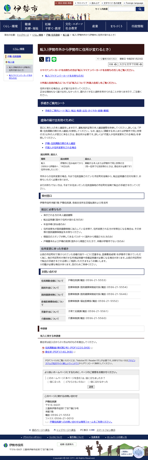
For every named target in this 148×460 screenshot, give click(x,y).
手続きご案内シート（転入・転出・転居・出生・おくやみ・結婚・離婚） (77, 111)
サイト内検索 (101, 9)
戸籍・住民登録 (53, 35)
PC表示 (84, 430)
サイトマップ (82, 3)
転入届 (66, 35)
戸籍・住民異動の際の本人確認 (60, 143)
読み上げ (95, 3)
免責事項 (95, 437)
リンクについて (55, 437)
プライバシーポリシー (32, 437)
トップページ (23, 35)
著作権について (77, 437)
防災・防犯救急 (65, 3)
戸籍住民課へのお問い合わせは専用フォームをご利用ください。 (81, 422)
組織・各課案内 (67, 444)
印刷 (111, 64)
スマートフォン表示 (106, 430)
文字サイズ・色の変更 (112, 3)
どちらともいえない (75, 382)
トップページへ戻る (66, 430)
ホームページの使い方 (117, 437)
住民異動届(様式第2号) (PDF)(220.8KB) (69, 348)
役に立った (55, 382)
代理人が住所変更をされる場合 (60, 147)
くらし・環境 (37, 35)
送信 (91, 387)
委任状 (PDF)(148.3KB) (60, 352)
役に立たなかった (99, 382)
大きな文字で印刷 (129, 64)
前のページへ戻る (41, 430)
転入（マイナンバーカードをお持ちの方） (64, 76)
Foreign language (134, 3)
